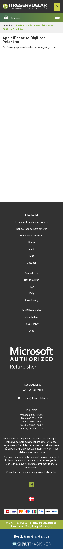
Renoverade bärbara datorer (31, 229)
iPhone (31, 242)
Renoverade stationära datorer (31, 222)
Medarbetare (31, 317)
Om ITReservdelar (31, 310)
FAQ (31, 293)
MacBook (31, 262)
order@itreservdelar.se (36, 398)
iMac (31, 256)
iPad (31, 249)
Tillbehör (19, 25)
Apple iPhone (33, 25)
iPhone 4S (47, 25)
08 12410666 (35, 389)
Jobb (31, 330)
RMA (31, 286)
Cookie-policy (32, 324)
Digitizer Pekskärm (13, 29)
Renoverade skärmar (31, 235)
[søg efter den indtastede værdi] (57, 7)
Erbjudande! (31, 215)
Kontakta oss (31, 273)
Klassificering (31, 300)
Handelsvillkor (31, 280)
